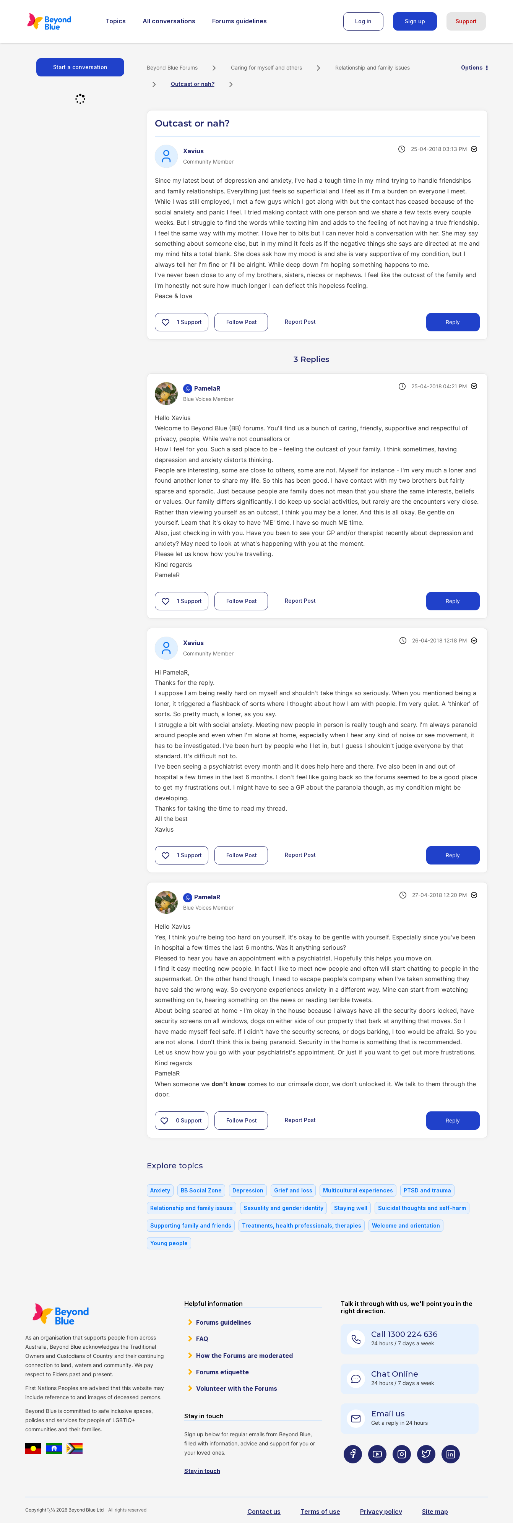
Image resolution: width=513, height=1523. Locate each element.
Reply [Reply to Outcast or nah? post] (453, 322)
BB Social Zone (201, 1190)
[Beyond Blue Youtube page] (377, 1469)
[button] (165, 322)
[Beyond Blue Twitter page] (426, 1469)
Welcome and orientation (406, 1225)
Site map (435, 1511)
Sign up (415, 21)
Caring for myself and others (266, 67)
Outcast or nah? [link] (192, 84)
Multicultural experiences (358, 1190)
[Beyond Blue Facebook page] (353, 1469)
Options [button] (472, 67)
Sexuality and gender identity (283, 1208)
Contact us (264, 1511)
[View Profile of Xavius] (193, 151)
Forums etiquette (222, 1372)
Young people (169, 1243)
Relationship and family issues (372, 67)
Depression (247, 1190)
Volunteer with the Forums (236, 1388)
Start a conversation (80, 67)
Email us (388, 1413)
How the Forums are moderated (244, 1355)
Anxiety (160, 1190)
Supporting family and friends (190, 1225)
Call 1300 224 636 (404, 1334)
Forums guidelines (239, 21)
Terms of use (320, 1511)
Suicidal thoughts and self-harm (422, 1208)
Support (466, 21)
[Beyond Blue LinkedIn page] (450, 1469)
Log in (363, 21)
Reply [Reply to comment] (453, 601)
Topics (116, 21)
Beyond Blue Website (60, 1314)
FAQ (202, 1339)
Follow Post (241, 322)
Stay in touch (202, 1471)
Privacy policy (381, 1511)
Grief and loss (293, 1190)
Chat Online (394, 1374)
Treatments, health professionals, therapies (301, 1225)
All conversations (169, 21)
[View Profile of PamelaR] (207, 388)
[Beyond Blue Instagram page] (402, 1469)
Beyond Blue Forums (59, 21)
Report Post (300, 321)
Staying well (350, 1208)
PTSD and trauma (427, 1190)
